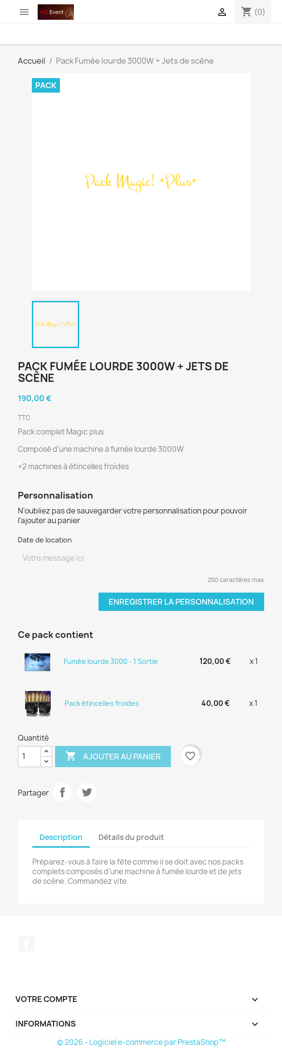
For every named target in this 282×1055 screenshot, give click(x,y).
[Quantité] (29, 756)
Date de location (45, 539)
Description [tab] (61, 837)
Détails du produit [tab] (131, 837)
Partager (62, 792)
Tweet (87, 792)
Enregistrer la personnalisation (181, 601)
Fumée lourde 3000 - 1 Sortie (111, 661)
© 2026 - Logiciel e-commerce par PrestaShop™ (141, 1042)
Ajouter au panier (113, 756)
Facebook (26, 943)
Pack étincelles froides (102, 703)
